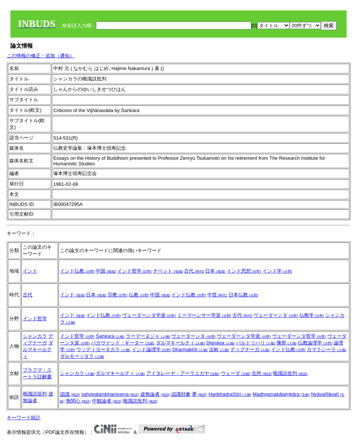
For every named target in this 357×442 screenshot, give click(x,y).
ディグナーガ (250, 349)
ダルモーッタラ (82, 356)
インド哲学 (134, 271)
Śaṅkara (110, 336)
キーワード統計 (24, 417)
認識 (70, 394)
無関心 (78, 401)
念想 (262, 373)
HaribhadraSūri (229, 394)
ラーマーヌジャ (148, 336)
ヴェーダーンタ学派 (149, 315)
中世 (217, 295)
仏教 (139, 295)
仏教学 (311, 315)
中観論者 (107, 401)
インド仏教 (77, 271)
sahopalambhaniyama (110, 394)
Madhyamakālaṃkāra (281, 394)
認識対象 (181, 394)
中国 (106, 271)
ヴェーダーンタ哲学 (299, 336)
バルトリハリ (255, 343)
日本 (215, 271)
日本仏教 (243, 295)
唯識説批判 (290, 373)
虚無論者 (155, 394)
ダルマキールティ (38, 349)
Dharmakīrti (190, 349)
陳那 (287, 343)
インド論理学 (151, 349)
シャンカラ (35, 336)
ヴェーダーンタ (276, 315)
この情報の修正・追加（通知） (40, 55)
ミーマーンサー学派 (204, 315)
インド (30, 271)
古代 (194, 271)
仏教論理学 (315, 343)
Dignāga (220, 343)
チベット (168, 271)
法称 (219, 349)
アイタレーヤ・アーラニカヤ (183, 373)
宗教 (118, 295)
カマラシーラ (326, 349)
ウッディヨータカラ (103, 349)
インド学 (277, 271)
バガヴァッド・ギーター (122, 343)
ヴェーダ (236, 373)
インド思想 (244, 271)
